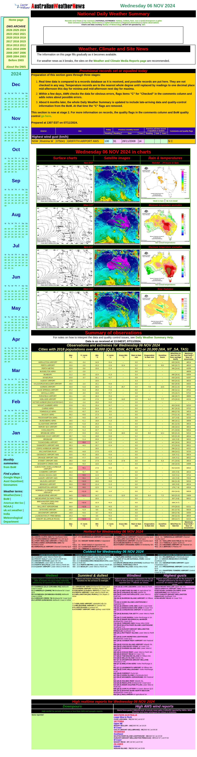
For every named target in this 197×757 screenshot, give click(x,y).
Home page (16, 19)
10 (9, 101)
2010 (16, 48)
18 (12, 104)
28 (23, 107)
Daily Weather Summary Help (154, 337)
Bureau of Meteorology (112, 25)
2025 (16, 30)
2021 (23, 33)
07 (23, 99)
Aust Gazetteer (13, 481)
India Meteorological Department (13, 517)
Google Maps (11, 477)
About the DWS (16, 66)
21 (23, 104)
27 (19, 107)
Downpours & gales (154, 21)
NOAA (7, 506)
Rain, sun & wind (137, 21)
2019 (16, 37)
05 (16, 99)
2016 (16, 41)
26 (16, 107)
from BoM (9, 467)
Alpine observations (150, 23)
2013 (16, 45)
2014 (9, 45)
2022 (16, 33)
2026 (9, 30)
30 (5, 109)
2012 (23, 45)
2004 (16, 56)
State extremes (74, 23)
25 (12, 107)
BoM (6, 498)
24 (9, 107)
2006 (23, 52)
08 (27, 99)
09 (5, 101)
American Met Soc (13, 503)
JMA (143, 25)
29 (27, 107)
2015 (23, 41)
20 (19, 104)
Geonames (10, 484)
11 (12, 101)
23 (5, 107)
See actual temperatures (165, 243)
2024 (23, 30)
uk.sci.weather (12, 510)
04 (12, 99)
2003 (23, 56)
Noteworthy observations (92, 23)
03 (9, 99)
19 (16, 104)
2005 (9, 56)
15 (27, 101)
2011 (9, 48)
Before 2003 (16, 60)
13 (19, 101)
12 (16, 101)
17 (9, 104)
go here (46, 116)
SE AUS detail (172, 201)
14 (23, 101)
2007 (16, 52)
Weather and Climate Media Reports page (119, 60)
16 (5, 104)
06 (19, 99)
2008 (9, 52)
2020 (9, 37)
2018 (23, 37)
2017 (9, 41)
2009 (23, 48)
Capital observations (112, 23)
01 (27, 96)
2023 (9, 33)
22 (27, 104)
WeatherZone (11, 495)
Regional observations (131, 23)
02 (5, 99)
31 (9, 109)
